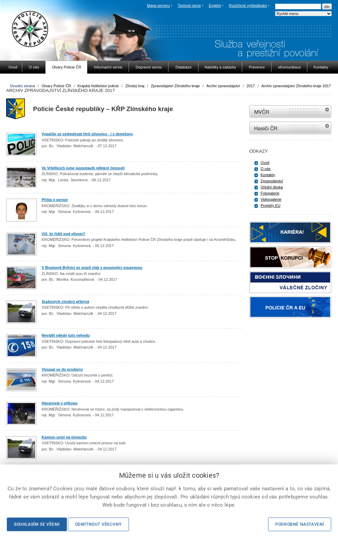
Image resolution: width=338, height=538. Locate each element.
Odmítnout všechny (98, 524)
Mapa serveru (158, 5)
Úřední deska (272, 187)
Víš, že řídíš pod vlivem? (63, 234)
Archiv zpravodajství (223, 86)
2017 (251, 86)
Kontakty (268, 175)
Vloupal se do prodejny (62, 369)
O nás (265, 169)
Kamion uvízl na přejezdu (64, 437)
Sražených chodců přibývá (65, 301)
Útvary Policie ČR (56, 86)
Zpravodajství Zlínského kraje (175, 86)
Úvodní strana (22, 86)
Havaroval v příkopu (59, 403)
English (215, 5)
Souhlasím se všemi (37, 524)
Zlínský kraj (134, 86)
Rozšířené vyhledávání (248, 5)
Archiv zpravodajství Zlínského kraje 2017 (296, 86)
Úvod (265, 162)
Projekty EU (270, 205)
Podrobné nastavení (299, 524)
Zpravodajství (272, 181)
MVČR (290, 111)
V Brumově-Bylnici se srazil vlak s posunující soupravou (92, 267)
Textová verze (189, 5)
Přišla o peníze (55, 200)
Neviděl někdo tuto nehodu (66, 335)
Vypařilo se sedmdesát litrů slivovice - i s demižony (87, 134)
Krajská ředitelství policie (98, 86)
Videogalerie (271, 199)
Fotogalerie (270, 193)
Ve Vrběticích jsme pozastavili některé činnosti (83, 168)
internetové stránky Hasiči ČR (290, 128)
